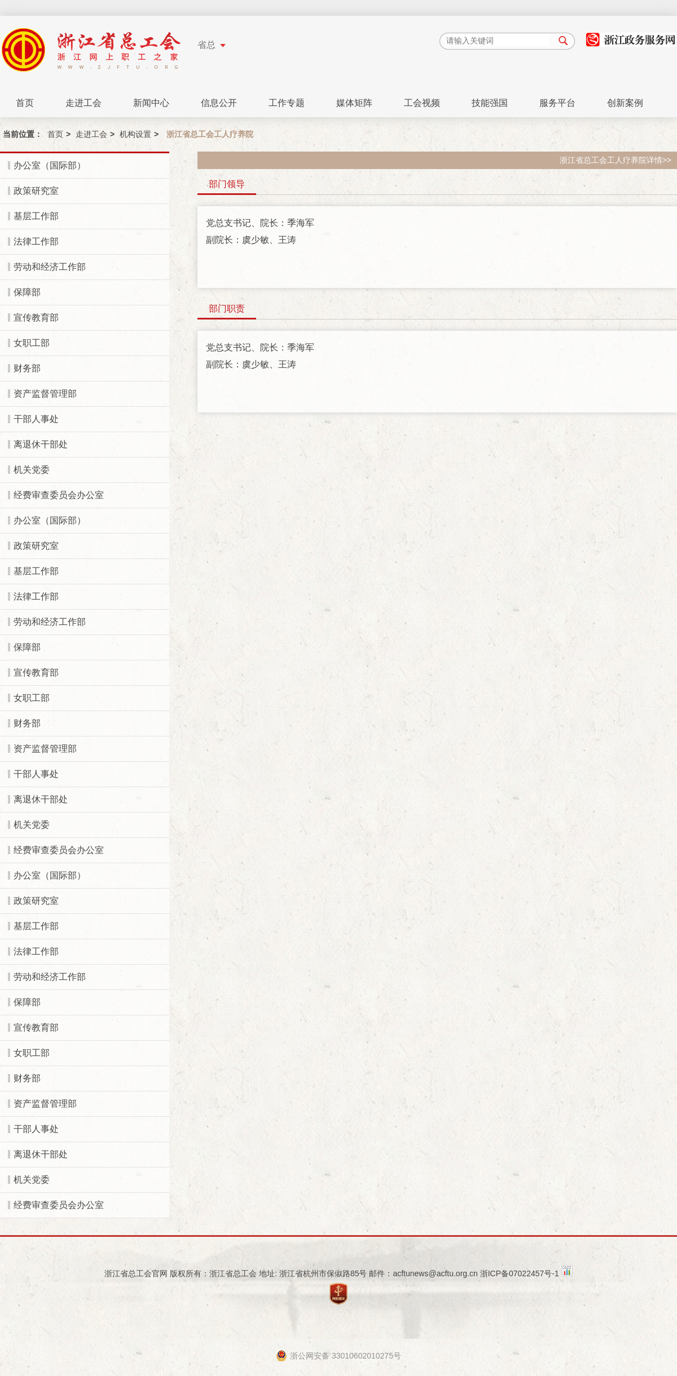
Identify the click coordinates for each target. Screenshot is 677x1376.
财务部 (27, 368)
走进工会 (83, 103)
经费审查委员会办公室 (59, 495)
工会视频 (422, 103)
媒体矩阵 (354, 103)
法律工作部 (36, 241)
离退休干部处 (41, 444)
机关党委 (32, 469)
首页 (25, 103)
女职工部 (32, 343)
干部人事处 (36, 419)
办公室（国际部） (50, 165)
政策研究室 (36, 191)
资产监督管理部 (45, 393)
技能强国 (490, 103)
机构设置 (135, 134)
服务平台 (557, 103)
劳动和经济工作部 (50, 267)
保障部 (27, 292)
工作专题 (287, 103)
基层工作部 (36, 216)
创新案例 (625, 103)
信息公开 (219, 103)
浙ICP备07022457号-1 (519, 1273)
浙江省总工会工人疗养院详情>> (615, 160)
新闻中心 (151, 103)
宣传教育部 (36, 317)
